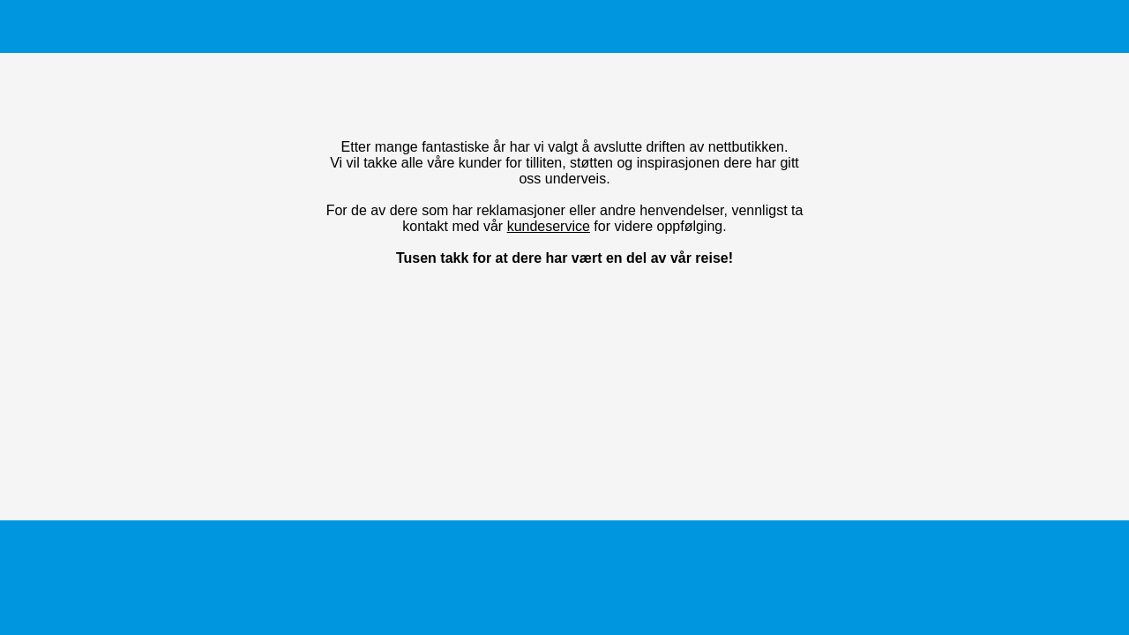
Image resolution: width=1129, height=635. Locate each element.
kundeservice (548, 226)
